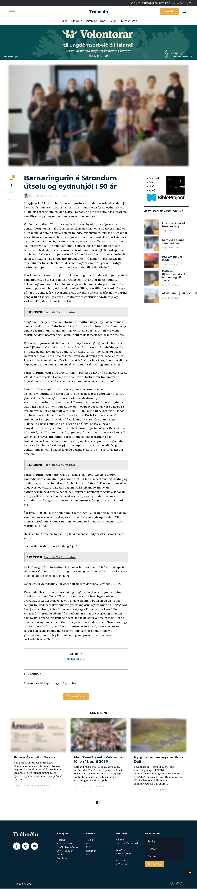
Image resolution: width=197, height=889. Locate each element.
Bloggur (76, 21)
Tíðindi (64, 21)
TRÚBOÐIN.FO (150, 3)
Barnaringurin (75, 658)
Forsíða (61, 840)
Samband (62, 858)
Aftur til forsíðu (37, 11)
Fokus (89, 847)
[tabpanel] (38, 758)
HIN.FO (188, 3)
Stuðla (169, 11)
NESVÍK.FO (164, 3)
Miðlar (89, 854)
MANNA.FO (177, 3)
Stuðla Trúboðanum (68, 847)
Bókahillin (91, 21)
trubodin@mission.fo (127, 843)
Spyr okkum (75, 696)
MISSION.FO (134, 3)
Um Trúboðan (65, 851)
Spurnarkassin (128, 21)
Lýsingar (61, 854)
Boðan (113, 21)
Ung (102, 21)
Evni (88, 843)
